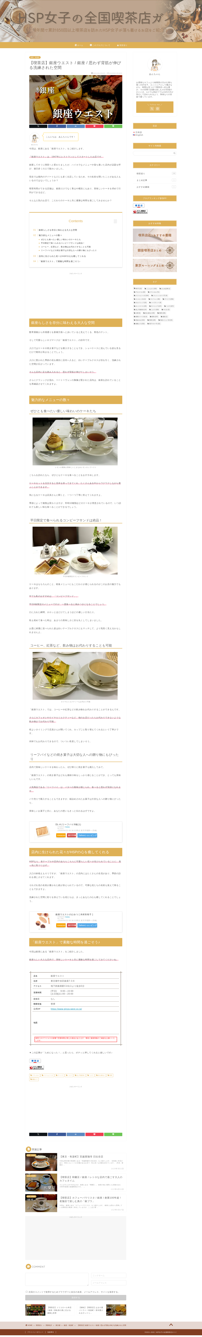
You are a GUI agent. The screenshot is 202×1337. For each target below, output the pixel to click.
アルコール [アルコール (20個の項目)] (140, 292)
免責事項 (50, 1334)
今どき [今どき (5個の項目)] (166, 309)
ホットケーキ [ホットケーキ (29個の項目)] (141, 306)
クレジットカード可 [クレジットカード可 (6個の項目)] (160, 295)
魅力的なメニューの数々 (55, 235)
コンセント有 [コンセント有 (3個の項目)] (141, 299)
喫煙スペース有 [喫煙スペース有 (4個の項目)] (141, 316)
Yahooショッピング (96, 837)
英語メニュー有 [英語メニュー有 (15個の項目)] (166, 320)
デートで (60, 1077)
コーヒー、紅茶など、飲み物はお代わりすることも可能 (71, 247)
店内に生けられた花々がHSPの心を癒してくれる (67, 257)
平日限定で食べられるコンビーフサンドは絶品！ (68, 243)
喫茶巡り (122, 45)
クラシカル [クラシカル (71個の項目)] (154, 292)
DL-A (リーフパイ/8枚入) (68, 826)
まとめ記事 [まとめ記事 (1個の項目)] (165, 288)
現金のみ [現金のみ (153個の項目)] (140, 320)
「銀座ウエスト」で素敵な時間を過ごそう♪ (64, 262)
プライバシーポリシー (35, 1334)
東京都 (58, 1327)
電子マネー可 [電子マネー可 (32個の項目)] (154, 323)
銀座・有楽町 (35, 57)
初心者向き (101, 1077)
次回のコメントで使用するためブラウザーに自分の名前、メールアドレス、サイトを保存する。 (74, 1294)
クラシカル (35, 1077)
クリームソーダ (48, 1077)
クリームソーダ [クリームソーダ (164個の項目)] (142, 295)
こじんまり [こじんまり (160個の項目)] (151, 288)
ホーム (79, 45)
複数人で (34, 1081)
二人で (91, 1077)
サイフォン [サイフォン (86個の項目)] (155, 299)
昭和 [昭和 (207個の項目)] (155, 316)
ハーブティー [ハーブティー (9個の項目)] (156, 302)
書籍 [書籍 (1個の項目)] (165, 316)
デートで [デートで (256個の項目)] (169, 299)
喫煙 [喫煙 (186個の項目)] (162, 313)
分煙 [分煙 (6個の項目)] (138, 313)
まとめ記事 (156, 180)
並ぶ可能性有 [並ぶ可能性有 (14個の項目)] (141, 309)
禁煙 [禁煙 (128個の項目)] (152, 320)
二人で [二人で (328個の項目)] (155, 309)
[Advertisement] (75, 296)
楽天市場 (77, 837)
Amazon (63, 837)
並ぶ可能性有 (80, 1077)
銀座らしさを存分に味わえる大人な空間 (63, 230)
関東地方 (49, 1327)
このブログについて (100, 45)
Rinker (67, 828)
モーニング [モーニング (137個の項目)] (156, 306)
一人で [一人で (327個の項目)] (170, 306)
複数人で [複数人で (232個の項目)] (140, 323)
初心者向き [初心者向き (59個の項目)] (150, 313)
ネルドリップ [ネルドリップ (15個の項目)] (141, 302)
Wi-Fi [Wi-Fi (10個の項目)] (139, 288)
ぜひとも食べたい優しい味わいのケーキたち (66, 240)
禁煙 (110, 1077)
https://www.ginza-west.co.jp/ (66, 1011)
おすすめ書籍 (156, 186)
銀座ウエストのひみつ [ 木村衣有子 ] (74, 916)
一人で (69, 1077)
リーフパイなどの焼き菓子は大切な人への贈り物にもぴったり (74, 250)
